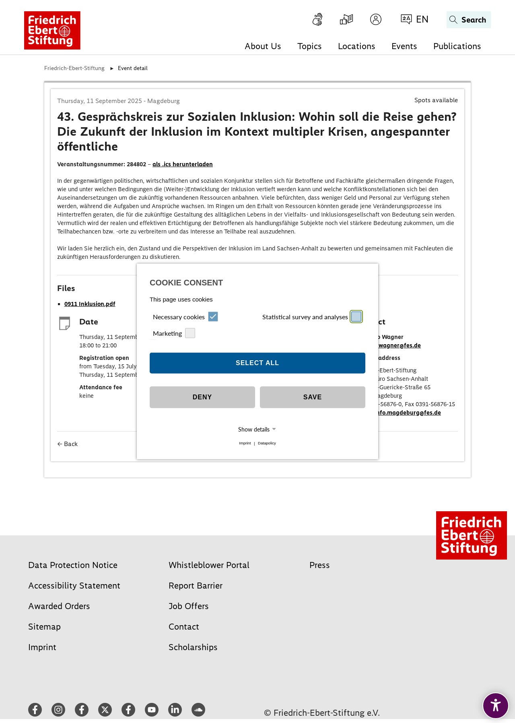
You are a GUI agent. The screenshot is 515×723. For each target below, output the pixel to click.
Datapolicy (267, 443)
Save (312, 397)
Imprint (245, 443)
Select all (257, 362)
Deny (202, 397)
